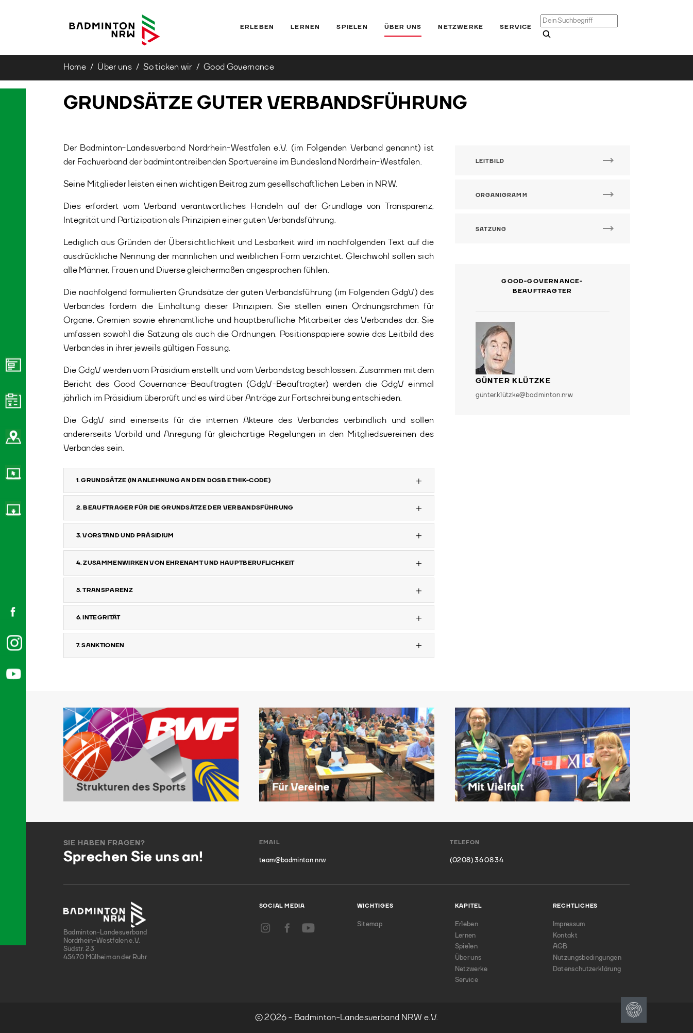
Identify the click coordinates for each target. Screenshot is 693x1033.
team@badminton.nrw (292, 860)
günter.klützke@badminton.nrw (524, 395)
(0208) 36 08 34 (476, 860)
